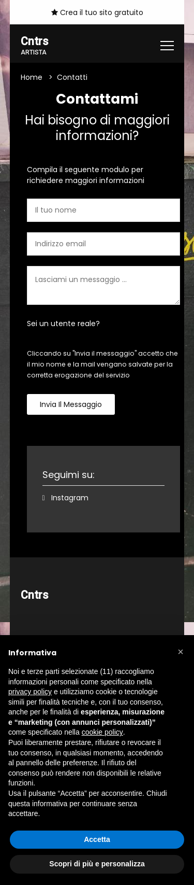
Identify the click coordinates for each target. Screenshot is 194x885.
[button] (180, 651)
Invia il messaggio (71, 404)
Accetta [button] (97, 839)
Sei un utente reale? (63, 323)
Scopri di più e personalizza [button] (96, 864)
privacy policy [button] (30, 691)
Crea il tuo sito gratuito (97, 12)
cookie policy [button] (102, 732)
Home (31, 77)
